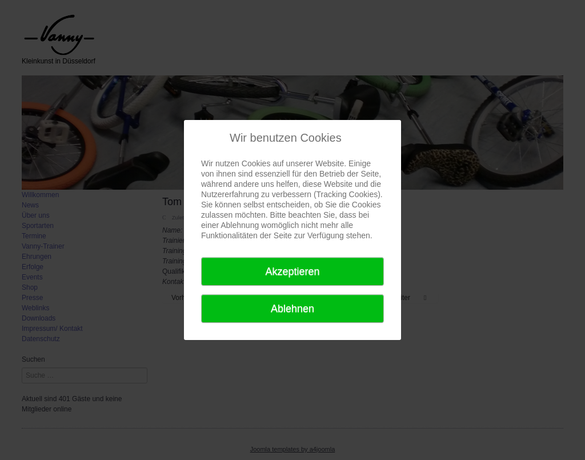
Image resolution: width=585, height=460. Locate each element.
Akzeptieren (292, 271)
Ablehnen (292, 308)
